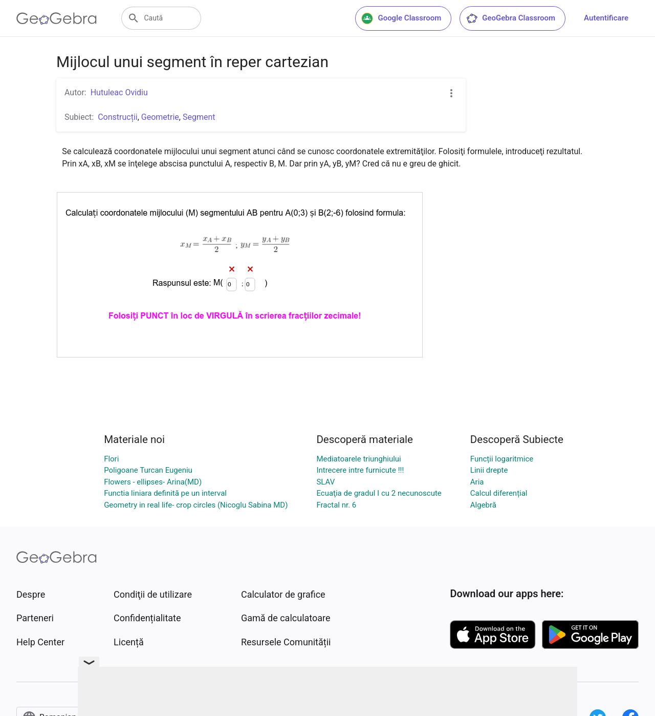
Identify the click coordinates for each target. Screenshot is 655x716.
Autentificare (606, 18)
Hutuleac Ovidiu (119, 92)
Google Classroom (401, 18)
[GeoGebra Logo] (56, 18)
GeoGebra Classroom (510, 18)
